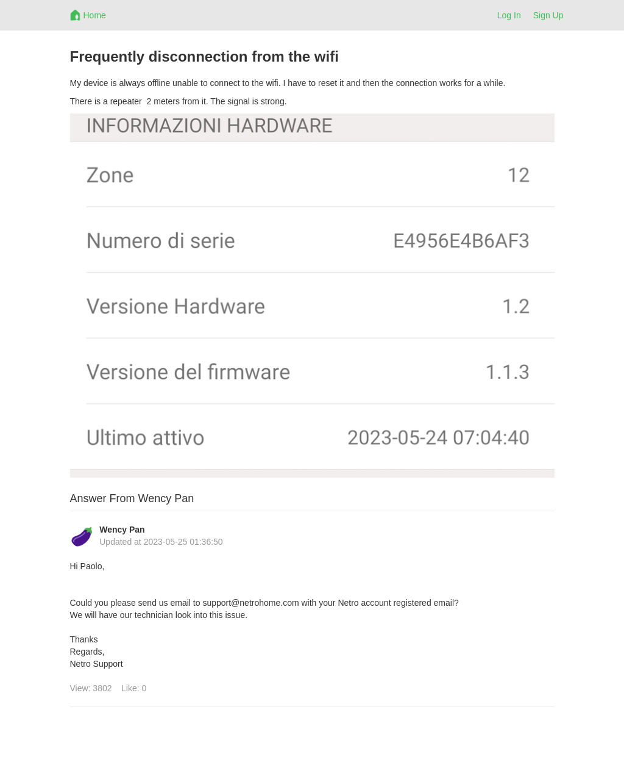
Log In (509, 15)
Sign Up (548, 15)
